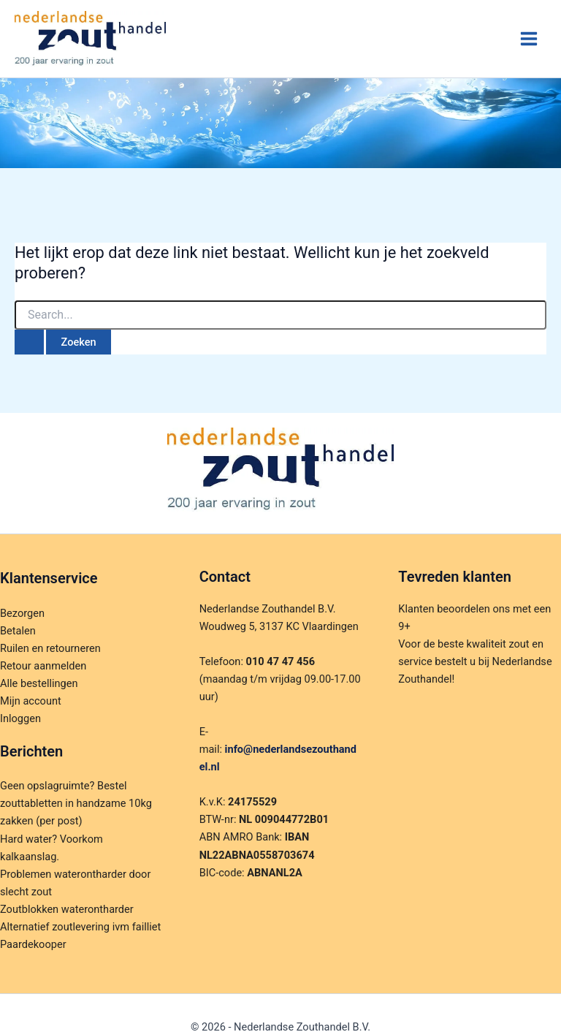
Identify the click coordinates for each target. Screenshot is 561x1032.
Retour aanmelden (43, 665)
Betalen (18, 630)
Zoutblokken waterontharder (67, 909)
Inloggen (20, 718)
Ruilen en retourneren (50, 648)
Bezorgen (22, 613)
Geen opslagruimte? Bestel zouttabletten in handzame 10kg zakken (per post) (76, 803)
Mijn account (30, 700)
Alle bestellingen (39, 683)
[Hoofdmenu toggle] (528, 38)
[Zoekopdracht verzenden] (29, 342)
